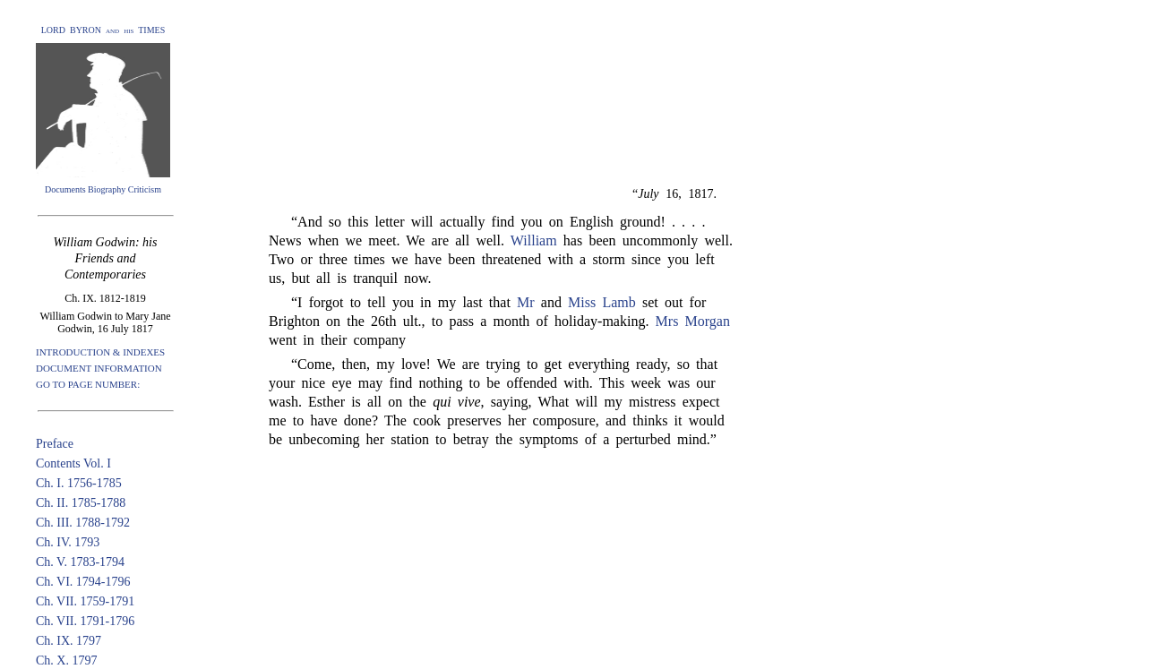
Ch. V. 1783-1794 (80, 562)
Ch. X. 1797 (66, 660)
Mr (526, 302)
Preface (54, 443)
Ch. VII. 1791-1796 (85, 621)
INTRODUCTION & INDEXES (100, 352)
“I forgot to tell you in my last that (404, 302)
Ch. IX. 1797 (68, 641)
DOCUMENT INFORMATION (99, 368)
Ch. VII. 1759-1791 (85, 601)
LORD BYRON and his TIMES (103, 30)
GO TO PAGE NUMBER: (88, 384)
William (534, 240)
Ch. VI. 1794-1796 (83, 581)
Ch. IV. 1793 (67, 542)
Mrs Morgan (693, 321)
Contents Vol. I (73, 463)
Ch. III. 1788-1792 (83, 522)
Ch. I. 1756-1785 (79, 483)
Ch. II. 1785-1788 (80, 503)
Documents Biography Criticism (103, 189)
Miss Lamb (602, 302)
